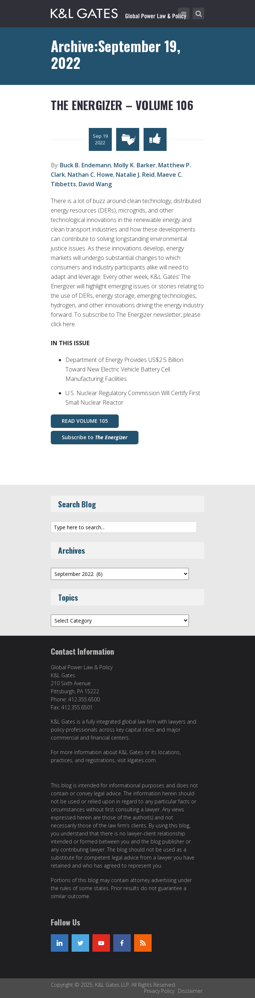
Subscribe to (95, 437)
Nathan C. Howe (90, 175)
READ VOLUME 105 (85, 420)
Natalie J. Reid (135, 175)
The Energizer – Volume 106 (122, 104)
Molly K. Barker (135, 165)
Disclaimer (190, 990)
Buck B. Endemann (85, 165)
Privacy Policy (159, 990)
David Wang (95, 184)
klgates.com (142, 760)
